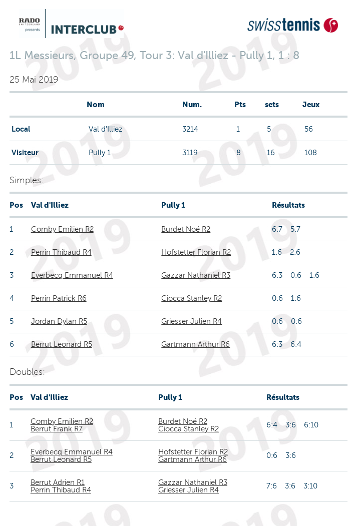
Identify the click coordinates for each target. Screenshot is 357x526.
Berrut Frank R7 (57, 429)
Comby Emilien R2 (62, 229)
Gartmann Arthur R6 (195, 344)
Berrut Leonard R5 (61, 344)
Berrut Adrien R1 (58, 482)
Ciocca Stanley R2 (191, 298)
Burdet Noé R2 (185, 229)
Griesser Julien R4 (191, 321)
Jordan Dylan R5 (59, 321)
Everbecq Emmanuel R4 (72, 275)
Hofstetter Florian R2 (196, 252)
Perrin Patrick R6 (59, 298)
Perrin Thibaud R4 (61, 252)
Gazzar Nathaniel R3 (195, 275)
